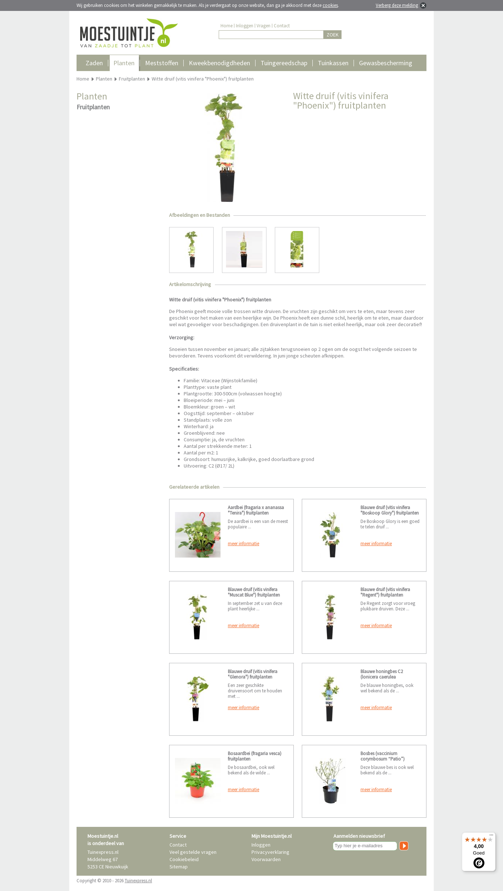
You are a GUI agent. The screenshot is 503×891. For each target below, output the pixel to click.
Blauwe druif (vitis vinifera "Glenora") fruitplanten (252, 674)
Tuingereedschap (284, 63)
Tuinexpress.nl (138, 881)
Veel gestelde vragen (193, 852)
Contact (282, 26)
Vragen (263, 26)
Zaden (94, 63)
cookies (330, 5)
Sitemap (178, 866)
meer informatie (243, 543)
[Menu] (491, 836)
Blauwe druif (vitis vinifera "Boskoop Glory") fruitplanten (389, 510)
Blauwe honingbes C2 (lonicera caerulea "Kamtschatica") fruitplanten (388, 676)
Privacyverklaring (270, 852)
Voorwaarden (266, 859)
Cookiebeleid (184, 859)
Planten (123, 63)
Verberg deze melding (397, 5)
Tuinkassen (333, 63)
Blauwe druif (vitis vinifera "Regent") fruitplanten (385, 592)
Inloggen (244, 26)
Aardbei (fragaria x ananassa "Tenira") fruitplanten (256, 510)
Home (227, 26)
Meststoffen (161, 63)
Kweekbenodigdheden (219, 63)
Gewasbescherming (385, 63)
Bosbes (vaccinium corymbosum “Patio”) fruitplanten (382, 758)
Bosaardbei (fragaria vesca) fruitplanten (254, 756)
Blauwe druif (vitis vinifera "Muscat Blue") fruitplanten (254, 592)
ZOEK (333, 34)
